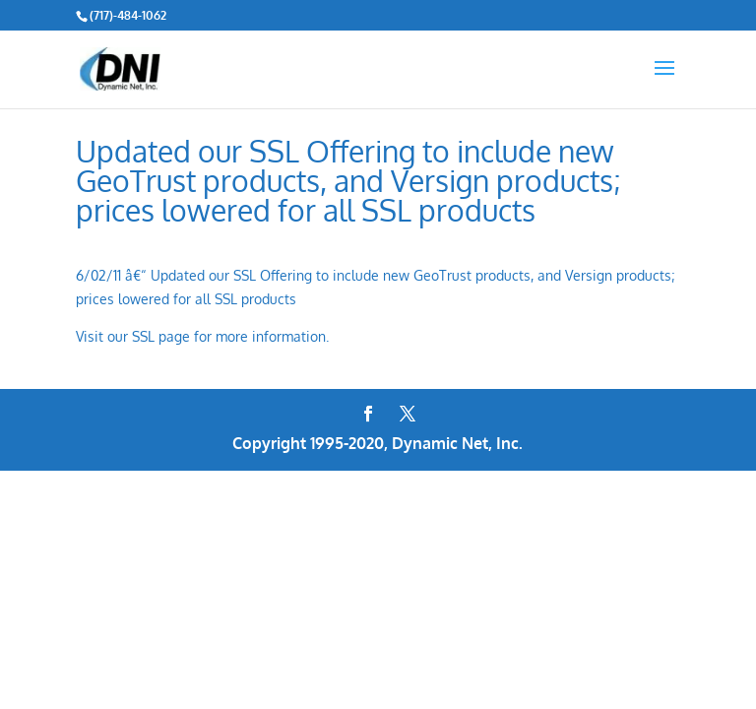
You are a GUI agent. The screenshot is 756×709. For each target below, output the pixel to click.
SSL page (161, 336)
